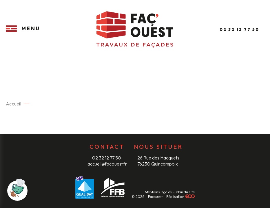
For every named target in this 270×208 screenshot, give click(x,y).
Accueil (13, 104)
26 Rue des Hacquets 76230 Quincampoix (158, 160)
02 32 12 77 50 (107, 158)
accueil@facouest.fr (107, 164)
